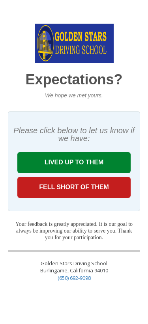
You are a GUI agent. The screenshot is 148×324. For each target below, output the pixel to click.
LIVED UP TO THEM (74, 162)
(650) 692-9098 (74, 277)
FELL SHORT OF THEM (74, 187)
